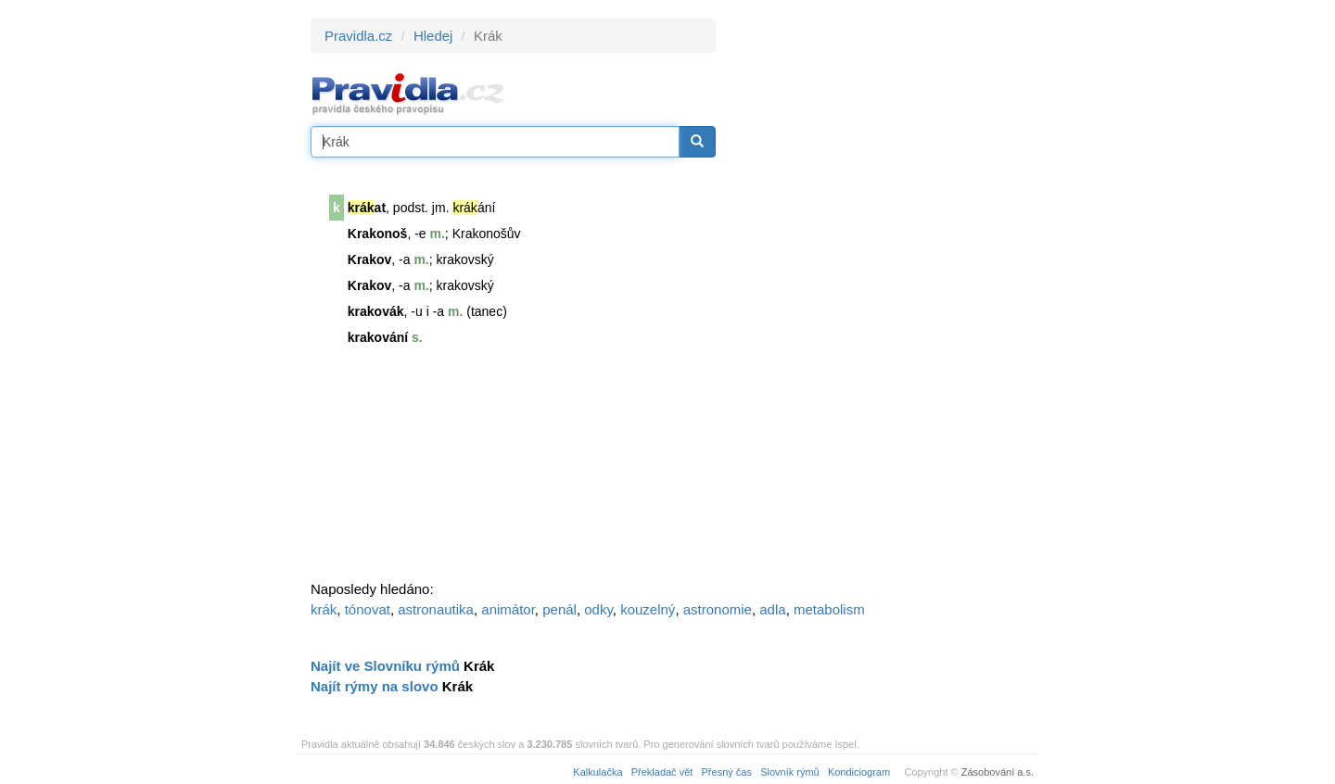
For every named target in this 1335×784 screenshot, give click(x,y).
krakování (378, 337)
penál (559, 609)
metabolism (829, 609)
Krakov (369, 259)
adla (772, 609)
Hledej (433, 36)
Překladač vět (662, 772)
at (367, 207)
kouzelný (647, 609)
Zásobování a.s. (997, 772)
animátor (508, 609)
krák (324, 609)
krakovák (376, 311)
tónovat (367, 609)
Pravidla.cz (358, 36)
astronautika (436, 609)
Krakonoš (378, 233)
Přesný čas (727, 772)
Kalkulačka (597, 772)
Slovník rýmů (790, 772)
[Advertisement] (883, 297)
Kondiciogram (859, 772)
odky (598, 609)
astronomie (717, 609)
